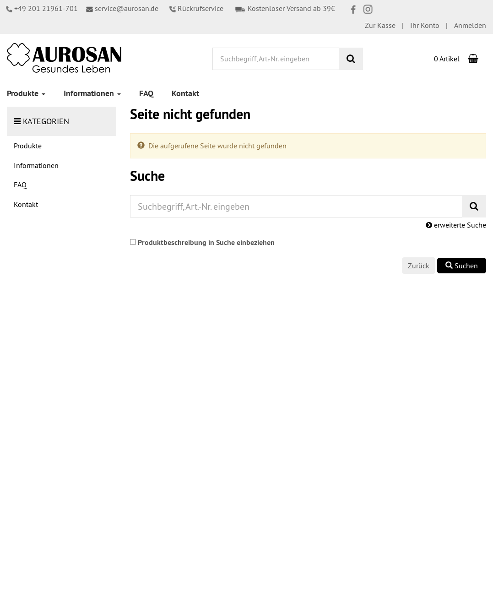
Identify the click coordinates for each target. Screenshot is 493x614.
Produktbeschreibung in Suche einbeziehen (206, 242)
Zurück (418, 265)
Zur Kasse (380, 25)
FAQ (146, 93)
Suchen (461, 265)
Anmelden (470, 25)
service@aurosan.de (122, 8)
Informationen (92, 93)
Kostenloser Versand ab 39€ (284, 8)
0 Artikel (447, 58)
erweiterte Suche (456, 224)
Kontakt (185, 93)
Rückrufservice (196, 8)
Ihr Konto (424, 25)
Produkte (26, 93)
